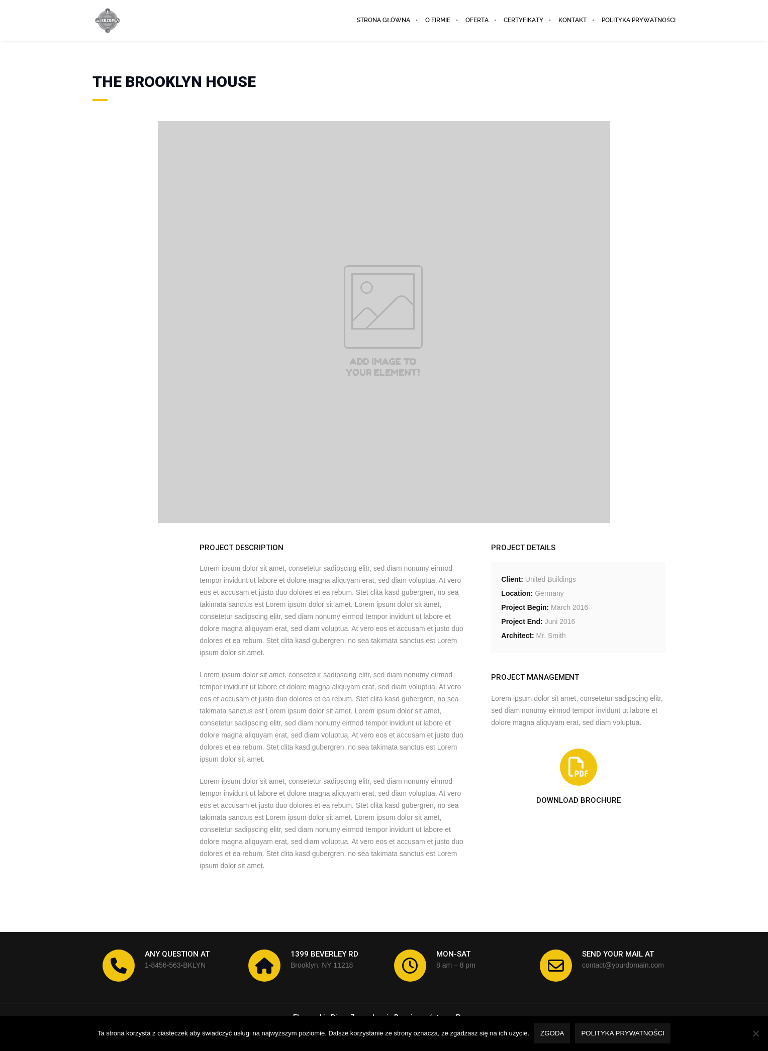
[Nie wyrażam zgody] (755, 1033)
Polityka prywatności (622, 1033)
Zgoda (552, 1033)
